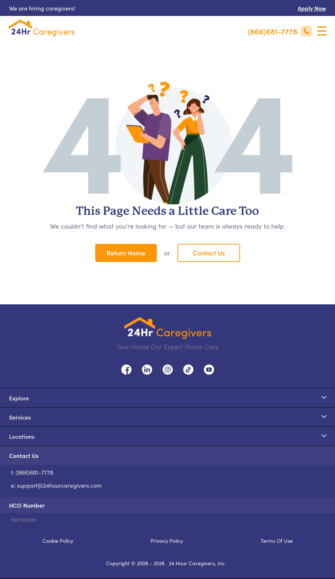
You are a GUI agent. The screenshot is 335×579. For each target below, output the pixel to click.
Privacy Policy (167, 540)
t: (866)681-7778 (32, 472)
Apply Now (312, 8)
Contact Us (209, 252)
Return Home (125, 252)
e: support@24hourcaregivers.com (56, 485)
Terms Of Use (277, 540)
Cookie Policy (57, 540)
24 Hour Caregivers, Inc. (197, 563)
